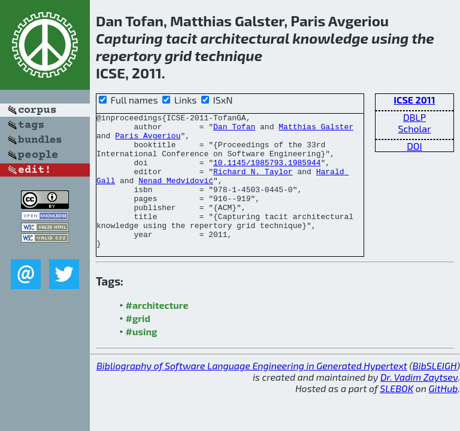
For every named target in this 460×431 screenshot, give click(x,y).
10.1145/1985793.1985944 (266, 173)
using (389, 38)
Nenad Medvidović (175, 194)
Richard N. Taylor (253, 183)
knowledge (330, 38)
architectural (245, 38)
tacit (182, 38)
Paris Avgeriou (147, 140)
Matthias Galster (316, 130)
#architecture (157, 332)
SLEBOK (396, 415)
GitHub (443, 415)
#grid (138, 345)
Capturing (129, 38)
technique (228, 55)
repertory (129, 55)
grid (178, 55)
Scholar (414, 128)
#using (142, 358)
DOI (414, 145)
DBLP (414, 117)
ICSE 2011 (414, 99)
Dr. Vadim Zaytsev (419, 403)
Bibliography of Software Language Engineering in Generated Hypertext (251, 392)
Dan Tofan (234, 130)
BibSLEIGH (434, 392)
